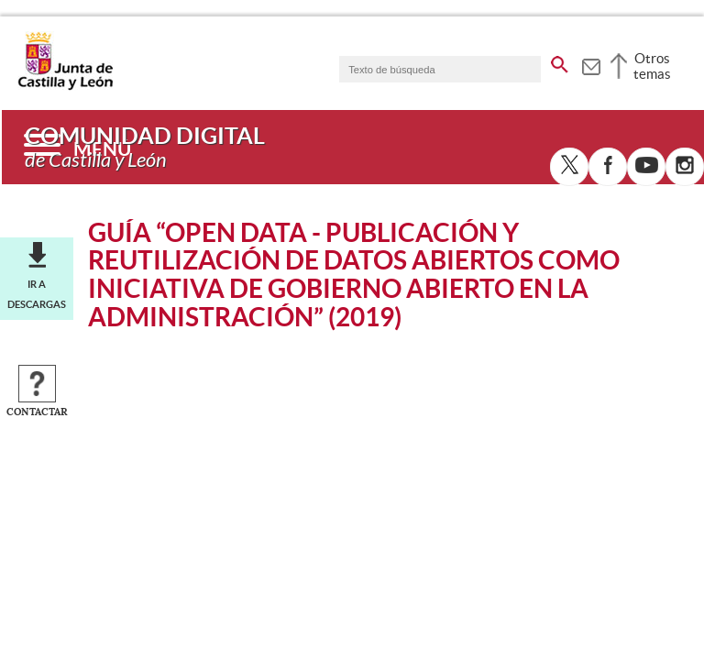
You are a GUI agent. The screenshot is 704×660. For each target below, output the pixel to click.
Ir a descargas (36, 294)
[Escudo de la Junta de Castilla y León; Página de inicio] (65, 86)
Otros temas (652, 66)
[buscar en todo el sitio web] (559, 61)
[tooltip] (590, 64)
